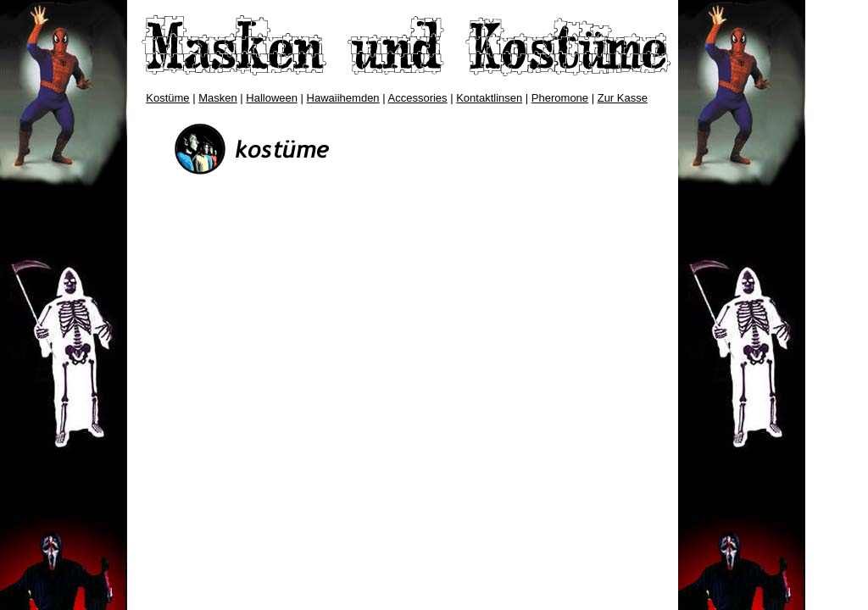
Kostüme (167, 98)
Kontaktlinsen (489, 98)
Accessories (418, 98)
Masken (217, 98)
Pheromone (559, 98)
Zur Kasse (623, 98)
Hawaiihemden (343, 98)
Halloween (272, 98)
